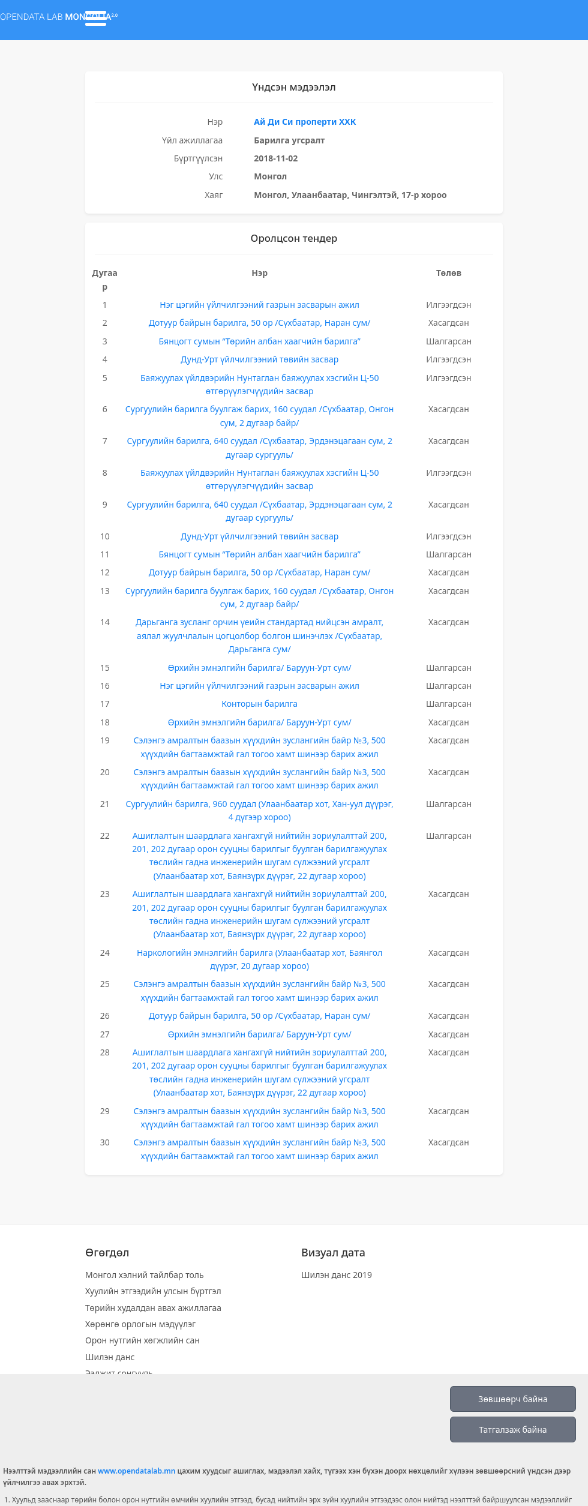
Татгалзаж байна (513, 1429)
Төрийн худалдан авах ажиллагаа (153, 1307)
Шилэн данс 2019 (336, 1274)
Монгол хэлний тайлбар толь (144, 1274)
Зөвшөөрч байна (512, 1399)
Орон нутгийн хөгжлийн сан (142, 1340)
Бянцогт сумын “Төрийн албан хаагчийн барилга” (259, 341)
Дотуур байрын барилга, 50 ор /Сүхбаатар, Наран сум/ (260, 322)
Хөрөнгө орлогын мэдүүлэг (140, 1324)
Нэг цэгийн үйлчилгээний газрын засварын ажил (259, 304)
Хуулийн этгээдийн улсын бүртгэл (153, 1291)
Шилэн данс (109, 1357)
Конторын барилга (259, 703)
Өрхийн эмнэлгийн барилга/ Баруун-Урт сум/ (260, 667)
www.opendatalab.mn (136, 1471)
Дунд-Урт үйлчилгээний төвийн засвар (259, 359)
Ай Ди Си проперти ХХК (305, 121)
